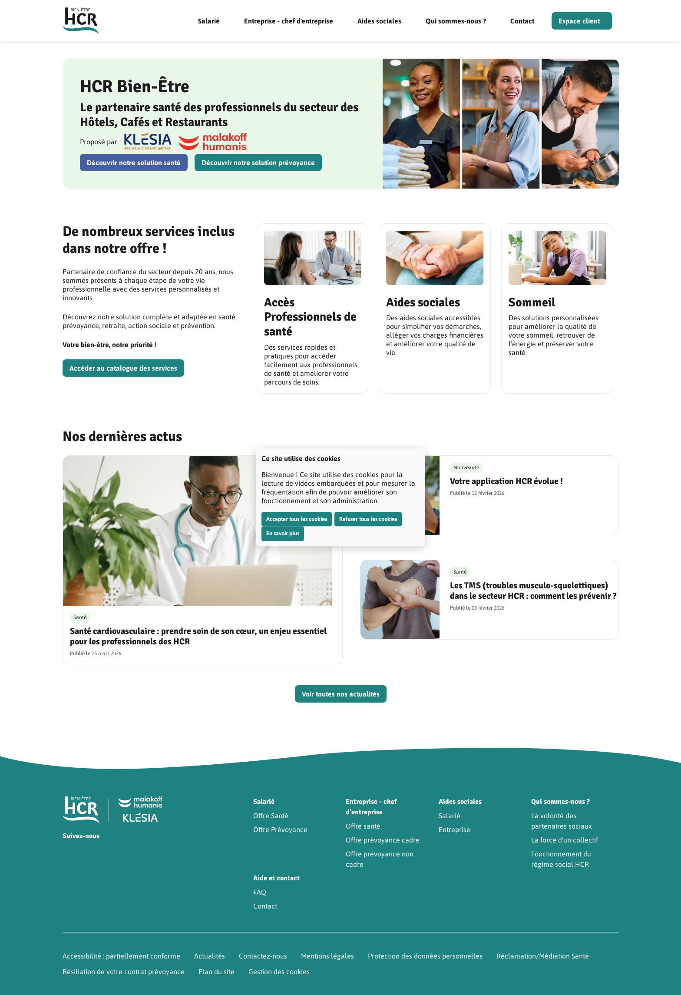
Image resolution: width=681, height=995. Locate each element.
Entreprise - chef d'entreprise (288, 21)
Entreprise (454, 829)
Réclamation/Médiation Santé (542, 956)
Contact (522, 21)
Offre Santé (270, 815)
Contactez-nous (263, 956)
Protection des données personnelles (425, 956)
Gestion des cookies (279, 971)
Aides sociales (379, 21)
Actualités (209, 956)
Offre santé (363, 826)
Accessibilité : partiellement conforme (121, 956)
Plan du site (216, 971)
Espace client (579, 21)
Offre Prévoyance (280, 829)
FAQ (259, 892)
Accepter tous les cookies (296, 519)
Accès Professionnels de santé (310, 317)
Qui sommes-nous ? (456, 21)
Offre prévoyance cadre (383, 840)
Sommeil (532, 302)
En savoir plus (282, 533)
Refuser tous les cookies (368, 519)
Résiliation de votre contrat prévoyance (124, 971)
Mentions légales (327, 956)
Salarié (209, 21)
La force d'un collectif (564, 840)
